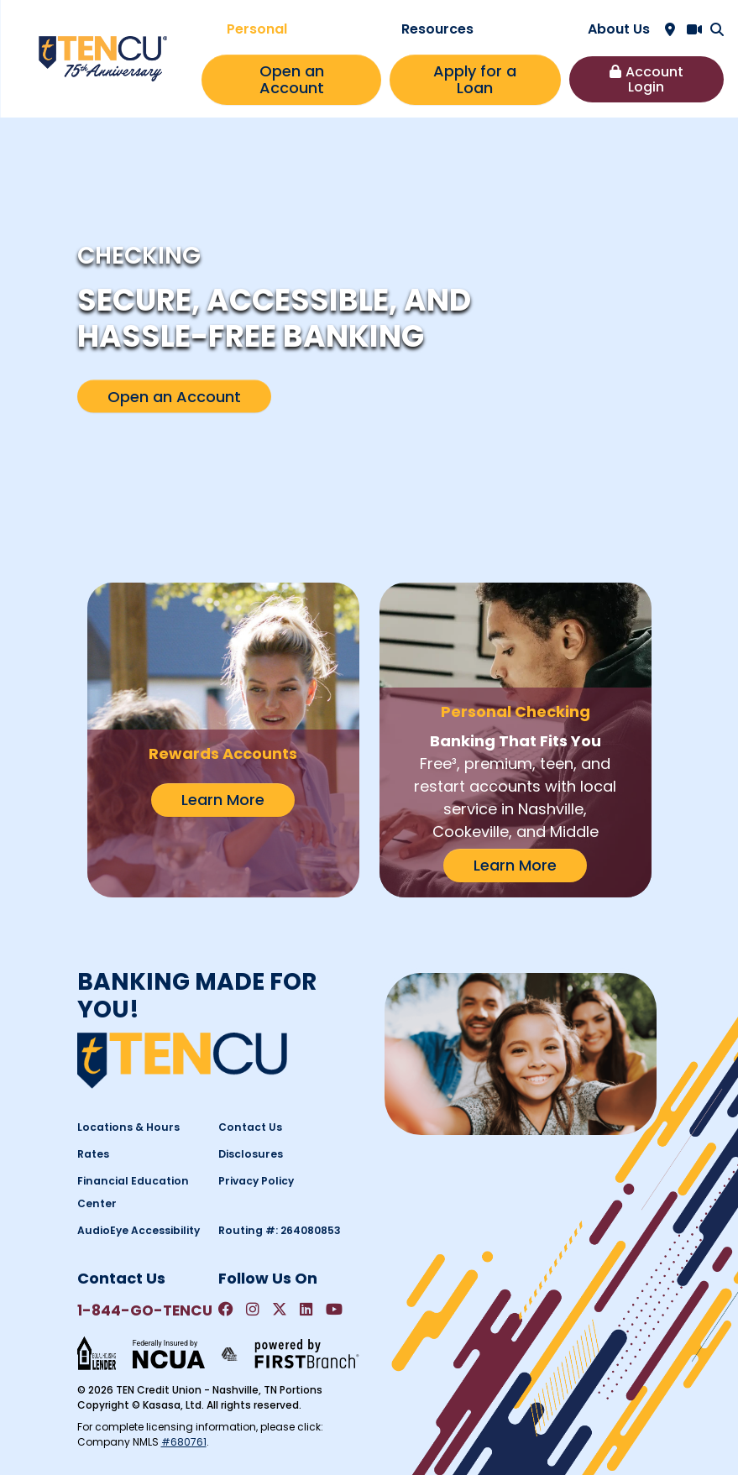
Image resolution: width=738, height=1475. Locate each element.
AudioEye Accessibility (137, 1230)
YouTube (334, 1309)
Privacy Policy (255, 1181)
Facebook (225, 1309)
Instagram (252, 1309)
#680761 (184, 1442)
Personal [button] (257, 29)
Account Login (654, 79)
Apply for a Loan (474, 79)
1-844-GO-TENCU (143, 1310)
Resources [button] (437, 29)
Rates (93, 1154)
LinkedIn (306, 1309)
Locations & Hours (126, 1127)
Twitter (279, 1309)
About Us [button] (619, 29)
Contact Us (249, 1127)
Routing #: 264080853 (278, 1230)
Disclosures (249, 1154)
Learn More (222, 799)
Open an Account (291, 79)
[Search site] (717, 29)
